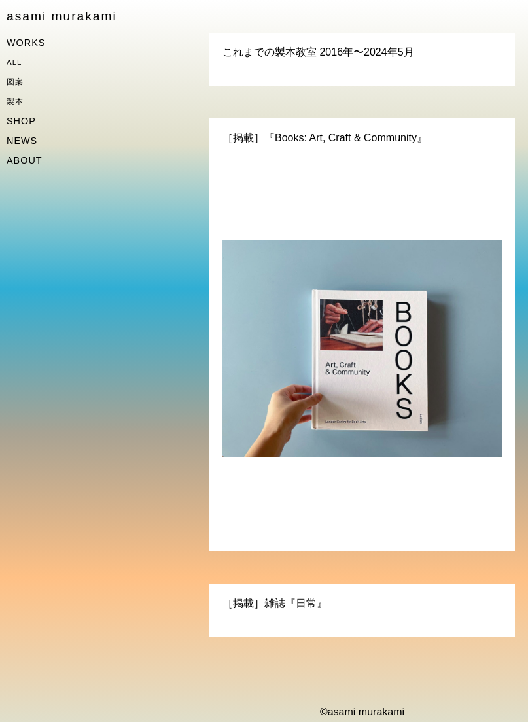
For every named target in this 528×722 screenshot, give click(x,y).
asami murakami (62, 16)
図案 (15, 82)
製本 (15, 101)
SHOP (21, 121)
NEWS (22, 140)
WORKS (26, 42)
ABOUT (25, 160)
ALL (14, 62)
